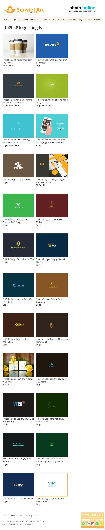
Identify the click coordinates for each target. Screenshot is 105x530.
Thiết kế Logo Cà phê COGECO (17, 179)
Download (71, 19)
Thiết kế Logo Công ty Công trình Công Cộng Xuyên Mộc (49, 460)
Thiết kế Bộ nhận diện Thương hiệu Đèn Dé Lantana (17, 101)
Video (51, 19)
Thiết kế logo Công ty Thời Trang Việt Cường (15, 221)
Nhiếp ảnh (34, 19)
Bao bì (6, 19)
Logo (14, 19)
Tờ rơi (44, 19)
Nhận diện (23, 19)
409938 (35, 515)
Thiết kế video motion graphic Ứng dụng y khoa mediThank (50, 141)
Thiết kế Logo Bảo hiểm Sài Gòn (18, 259)
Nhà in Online (8, 515)
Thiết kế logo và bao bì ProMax (18, 498)
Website (60, 19)
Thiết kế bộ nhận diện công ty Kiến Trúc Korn (50, 181)
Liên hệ (97, 19)
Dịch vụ (88, 19)
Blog (80, 19)
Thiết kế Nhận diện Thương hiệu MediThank (16, 141)
